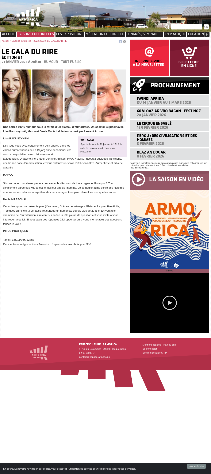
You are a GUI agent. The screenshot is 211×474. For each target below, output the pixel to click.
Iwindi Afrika (150, 98)
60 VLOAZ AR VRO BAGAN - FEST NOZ (169, 111)
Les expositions (69, 34)
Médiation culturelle (105, 34)
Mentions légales (151, 344)
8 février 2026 (150, 156)
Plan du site (169, 344)
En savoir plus (196, 466)
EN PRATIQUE (175, 34)
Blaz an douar (151, 152)
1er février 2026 (152, 127)
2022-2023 (39, 41)
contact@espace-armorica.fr (94, 356)
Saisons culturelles (36, 34)
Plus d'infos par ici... (139, 168)
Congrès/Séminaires (144, 34)
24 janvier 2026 (151, 115)
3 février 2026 (150, 144)
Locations (197, 34)
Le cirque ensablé (154, 123)
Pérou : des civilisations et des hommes (167, 138)
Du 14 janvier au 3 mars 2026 (164, 102)
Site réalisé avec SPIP (154, 352)
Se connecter (149, 348)
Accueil (8, 34)
